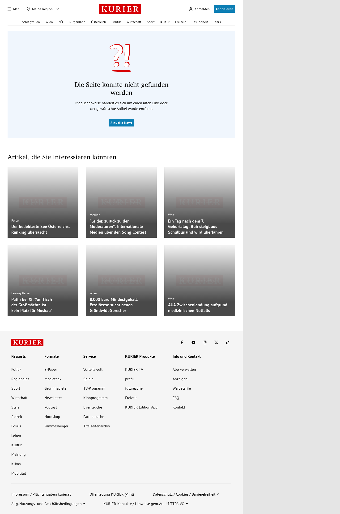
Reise (15, 220)
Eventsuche (92, 407)
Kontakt (179, 407)
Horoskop (52, 416)
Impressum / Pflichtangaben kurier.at (41, 494)
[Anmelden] (199, 9)
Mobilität (18, 473)
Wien (49, 22)
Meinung (18, 454)
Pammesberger (56, 426)
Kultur (165, 22)
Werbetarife (182, 388)
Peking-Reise (20, 293)
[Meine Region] (40, 9)
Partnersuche (93, 416)
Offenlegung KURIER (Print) (111, 494)
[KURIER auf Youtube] (193, 342)
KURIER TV (134, 369)
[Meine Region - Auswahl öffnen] (57, 9)
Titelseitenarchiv (96, 426)
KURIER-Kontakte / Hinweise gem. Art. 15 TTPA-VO (143, 503)
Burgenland (77, 22)
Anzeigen (180, 378)
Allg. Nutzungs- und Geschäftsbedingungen (46, 503)
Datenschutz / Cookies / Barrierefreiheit (184, 494)
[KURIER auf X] (216, 342)
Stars (217, 22)
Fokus (16, 426)
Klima (16, 463)
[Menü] (15, 9)
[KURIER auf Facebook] (182, 342)
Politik (116, 22)
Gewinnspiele (55, 388)
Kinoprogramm (95, 397)
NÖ (61, 22)
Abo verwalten (184, 369)
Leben (16, 435)
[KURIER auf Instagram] (204, 342)
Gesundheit (199, 22)
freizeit (16, 416)
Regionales (20, 378)
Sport (151, 22)
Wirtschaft (134, 22)
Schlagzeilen (31, 22)
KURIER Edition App (141, 407)
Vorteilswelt (92, 369)
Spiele (88, 378)
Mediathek (52, 378)
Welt (171, 215)
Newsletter (53, 397)
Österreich (98, 22)
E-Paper (50, 369)
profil (129, 378)
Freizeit (180, 22)
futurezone (134, 388)
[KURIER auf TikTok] (227, 342)
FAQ (176, 397)
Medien (95, 215)
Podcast (50, 407)
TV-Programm (94, 388)
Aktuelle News (121, 123)
